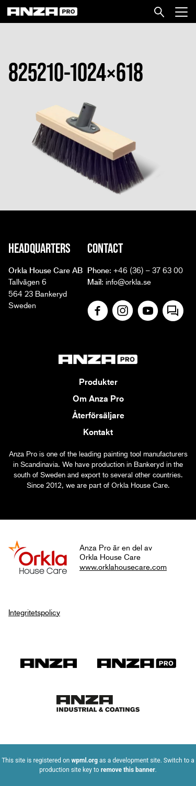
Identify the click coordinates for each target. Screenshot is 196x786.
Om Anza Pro (98, 398)
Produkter (98, 382)
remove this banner (128, 769)
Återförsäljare (98, 415)
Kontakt (98, 432)
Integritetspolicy (34, 612)
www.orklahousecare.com (123, 566)
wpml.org (84, 760)
